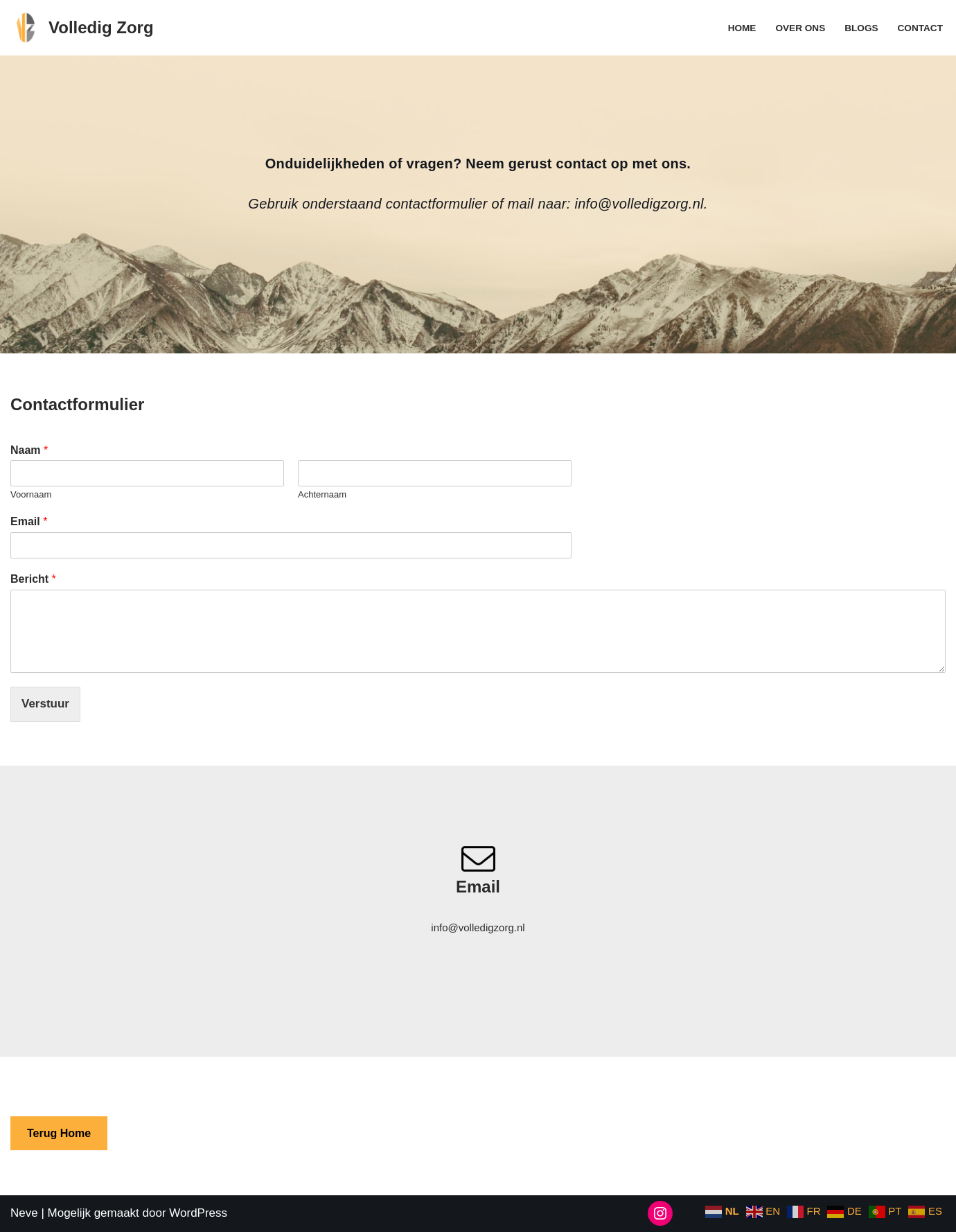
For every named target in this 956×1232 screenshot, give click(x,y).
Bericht (33, 579)
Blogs (861, 28)
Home (742, 28)
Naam (29, 450)
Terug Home (59, 1133)
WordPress (198, 1213)
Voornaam (30, 494)
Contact (920, 28)
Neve (24, 1213)
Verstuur (45, 703)
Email (28, 521)
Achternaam (322, 494)
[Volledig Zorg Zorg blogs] (82, 27)
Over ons (800, 28)
